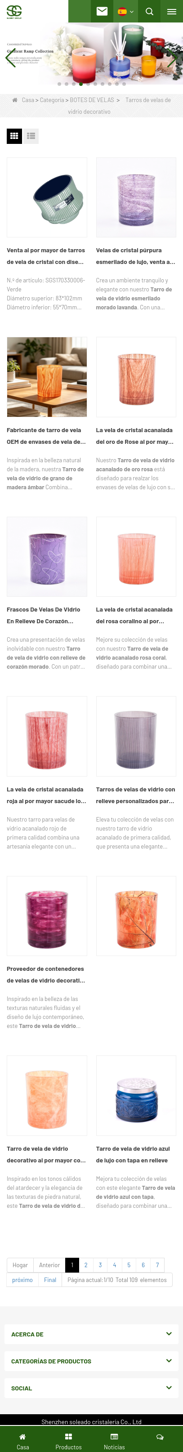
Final (50, 1279)
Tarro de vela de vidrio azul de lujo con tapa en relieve (133, 1154)
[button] (59, 84)
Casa (23, 99)
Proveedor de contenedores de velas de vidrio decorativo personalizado (46, 975)
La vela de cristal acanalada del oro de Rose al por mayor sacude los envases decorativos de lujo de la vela (136, 436)
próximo (22, 1279)
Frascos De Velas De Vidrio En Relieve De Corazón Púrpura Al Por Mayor (43, 616)
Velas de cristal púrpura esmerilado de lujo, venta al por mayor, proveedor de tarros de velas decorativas (134, 257)
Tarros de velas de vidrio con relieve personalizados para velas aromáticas (135, 796)
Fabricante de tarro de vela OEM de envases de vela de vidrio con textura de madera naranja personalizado (47, 436)
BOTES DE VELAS (92, 99)
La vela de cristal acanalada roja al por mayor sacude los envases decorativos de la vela (45, 796)
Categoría (52, 99)
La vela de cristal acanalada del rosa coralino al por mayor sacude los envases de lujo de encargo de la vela (135, 616)
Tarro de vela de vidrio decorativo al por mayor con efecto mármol (45, 1155)
